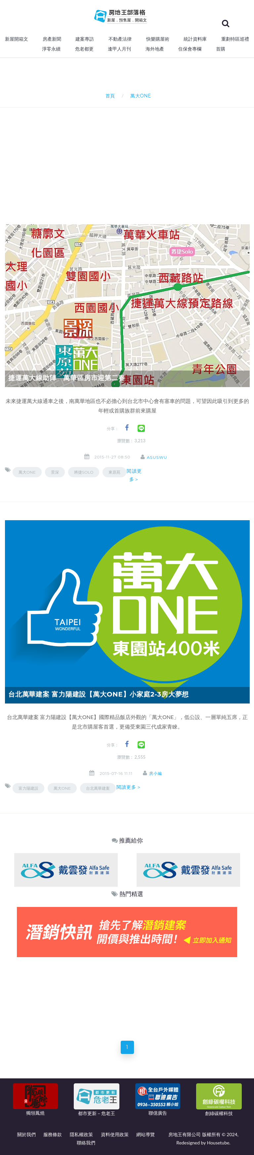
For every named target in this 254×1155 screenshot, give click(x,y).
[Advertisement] (129, 157)
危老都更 (84, 49)
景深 (55, 472)
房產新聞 (52, 39)
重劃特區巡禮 (235, 39)
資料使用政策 (115, 1134)
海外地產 (155, 49)
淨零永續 (51, 49)
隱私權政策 (81, 1134)
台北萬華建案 (98, 788)
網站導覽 (145, 1134)
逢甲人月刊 (119, 49)
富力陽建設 (28, 788)
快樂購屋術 (157, 39)
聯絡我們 (86, 1142)
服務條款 (52, 1134)
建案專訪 (84, 39)
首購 (220, 49)
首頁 (109, 95)
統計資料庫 (195, 39)
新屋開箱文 (16, 39)
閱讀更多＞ (134, 475)
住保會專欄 (189, 49)
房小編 (155, 773)
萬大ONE (27, 472)
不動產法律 (120, 39)
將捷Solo (83, 472)
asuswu (158, 457)
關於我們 (26, 1134)
